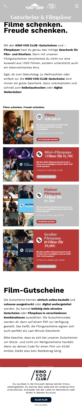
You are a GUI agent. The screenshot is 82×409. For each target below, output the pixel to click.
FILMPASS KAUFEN (46, 177)
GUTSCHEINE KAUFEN (48, 139)
